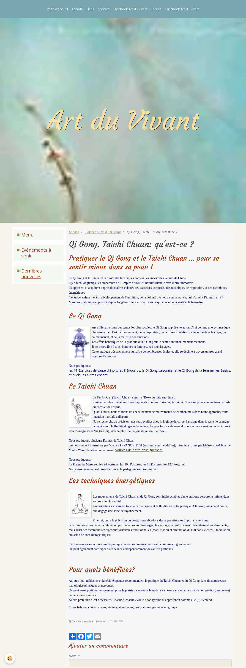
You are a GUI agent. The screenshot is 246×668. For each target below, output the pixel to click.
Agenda (77, 9)
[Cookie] (10, 658)
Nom (73, 656)
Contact (103, 9)
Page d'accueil (57, 9)
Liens (90, 9)
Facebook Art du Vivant (182, 9)
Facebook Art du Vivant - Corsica (137, 9)
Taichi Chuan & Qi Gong (103, 232)
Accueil (74, 232)
